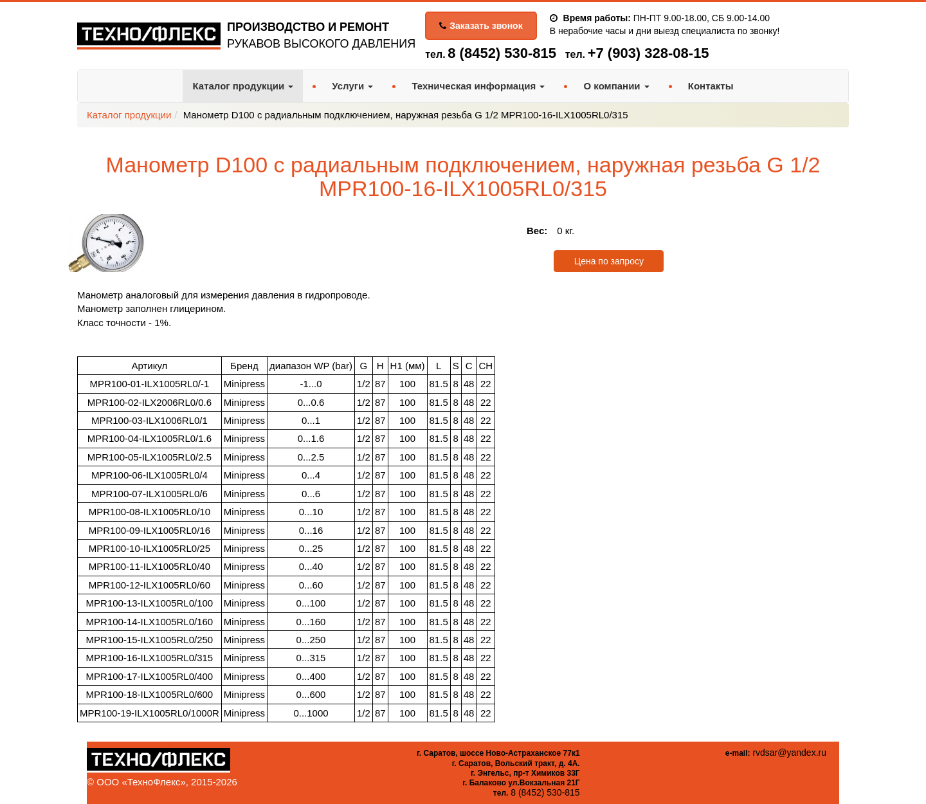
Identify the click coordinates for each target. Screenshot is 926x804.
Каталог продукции (242, 85)
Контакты (711, 85)
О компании (616, 85)
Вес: (537, 230)
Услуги (352, 85)
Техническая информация (478, 85)
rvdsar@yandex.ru (789, 752)
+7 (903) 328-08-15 (648, 53)
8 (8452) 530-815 (502, 53)
